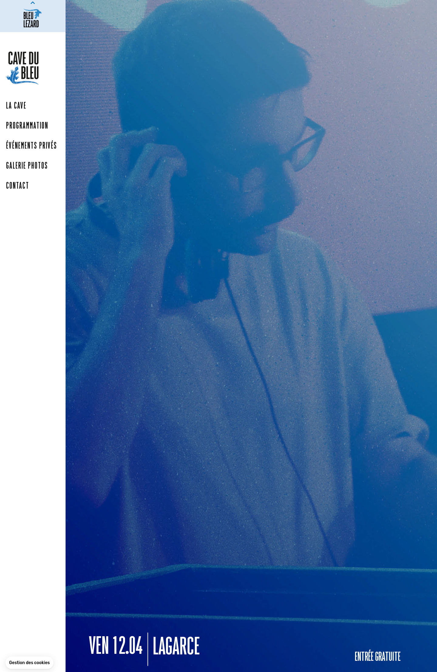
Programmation (27, 126)
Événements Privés (31, 146)
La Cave (16, 106)
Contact (17, 186)
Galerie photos (27, 166)
